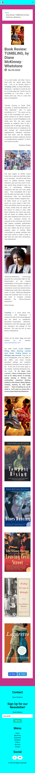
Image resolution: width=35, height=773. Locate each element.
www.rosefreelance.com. (13, 342)
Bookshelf (17, 738)
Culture (17, 742)
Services (17, 744)
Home (6, 13)
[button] (32, 2)
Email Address (17, 712)
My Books (17, 735)
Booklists (17, 740)
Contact (17, 747)
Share (12, 674)
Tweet (22, 674)
